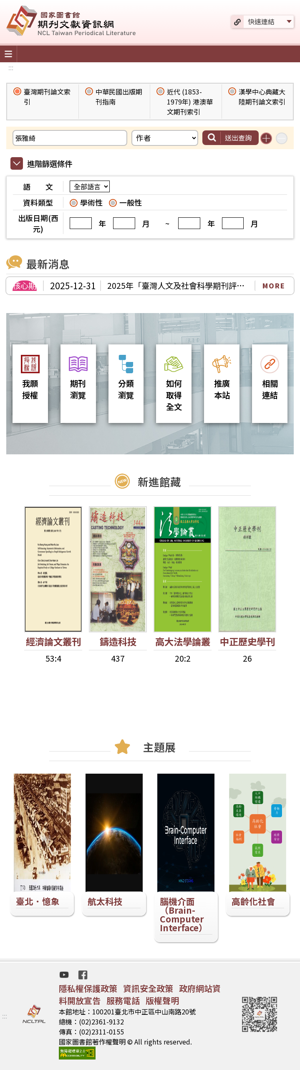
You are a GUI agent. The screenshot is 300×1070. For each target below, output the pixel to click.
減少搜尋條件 (281, 138)
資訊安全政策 (148, 988)
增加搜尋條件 (266, 138)
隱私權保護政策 (88, 988)
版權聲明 (162, 1000)
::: (10, 67)
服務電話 (123, 1000)
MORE (273, 285)
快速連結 (261, 21)
